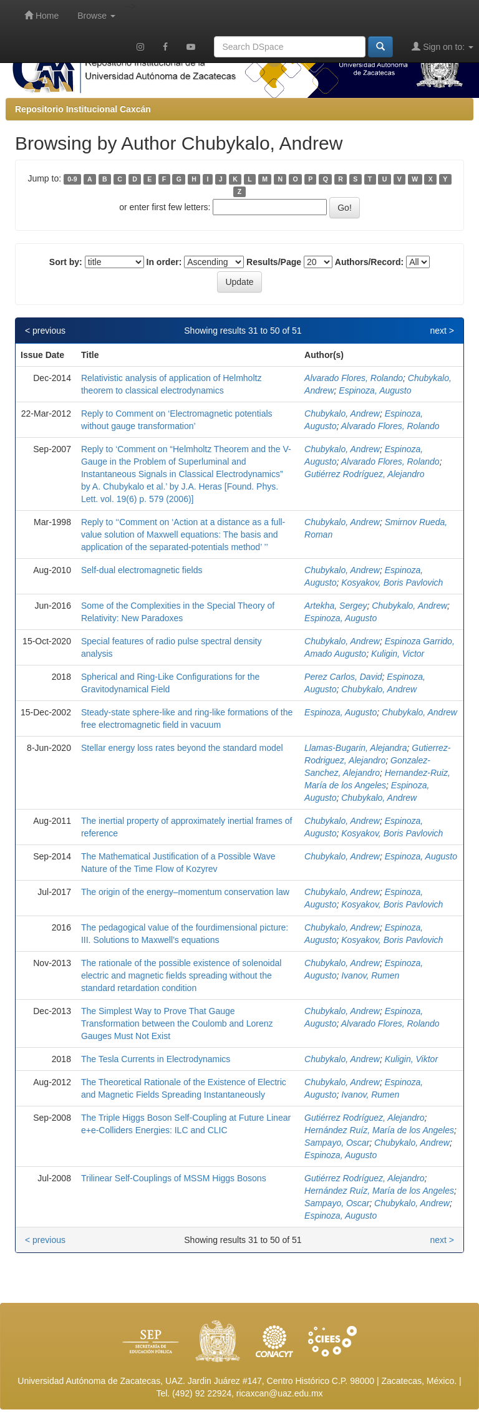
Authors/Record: (369, 262)
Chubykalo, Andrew (342, 413)
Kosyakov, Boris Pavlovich (392, 583)
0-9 (72, 179)
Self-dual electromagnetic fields (142, 570)
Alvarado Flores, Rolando (353, 378)
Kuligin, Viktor (411, 1059)
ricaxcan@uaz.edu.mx (279, 1393)
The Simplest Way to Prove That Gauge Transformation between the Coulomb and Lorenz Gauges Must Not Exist (177, 1023)
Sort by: (65, 262)
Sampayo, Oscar (336, 1143)
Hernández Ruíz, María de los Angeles (379, 1130)
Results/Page (273, 262)
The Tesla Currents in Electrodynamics (155, 1059)
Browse (96, 16)
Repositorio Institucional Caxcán (83, 109)
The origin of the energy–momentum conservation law (185, 892)
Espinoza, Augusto (375, 390)
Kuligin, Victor (397, 654)
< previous (45, 331)
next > (442, 331)
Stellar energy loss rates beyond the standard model (182, 748)
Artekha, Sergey (335, 606)
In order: (164, 262)
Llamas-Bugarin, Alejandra (355, 748)
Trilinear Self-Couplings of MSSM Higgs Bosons (173, 1178)
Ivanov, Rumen (370, 975)
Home (41, 15)
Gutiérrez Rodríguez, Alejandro (364, 474)
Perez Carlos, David (343, 677)
